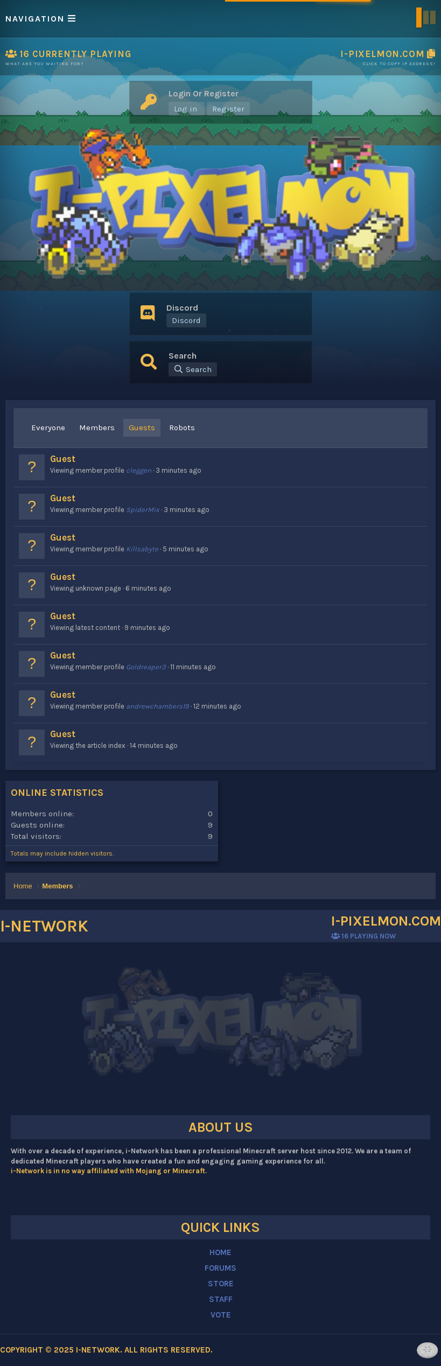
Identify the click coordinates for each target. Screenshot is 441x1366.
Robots (182, 427)
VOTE (221, 1315)
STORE (221, 1283)
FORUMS (220, 1268)
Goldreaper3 (146, 667)
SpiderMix (142, 510)
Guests (142, 427)
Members (97, 427)
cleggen (138, 470)
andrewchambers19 (157, 706)
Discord (186, 320)
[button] (220, 19)
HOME (220, 1252)
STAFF (221, 1299)
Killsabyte (142, 549)
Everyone (48, 427)
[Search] (193, 369)
